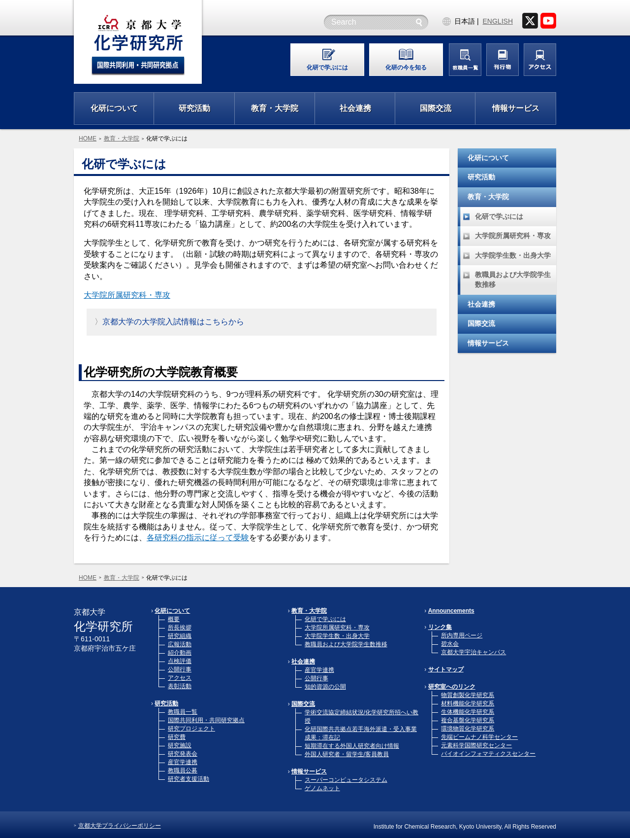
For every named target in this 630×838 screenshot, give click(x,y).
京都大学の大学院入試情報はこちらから (173, 321)
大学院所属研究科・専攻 (127, 295)
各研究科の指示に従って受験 (198, 537)
